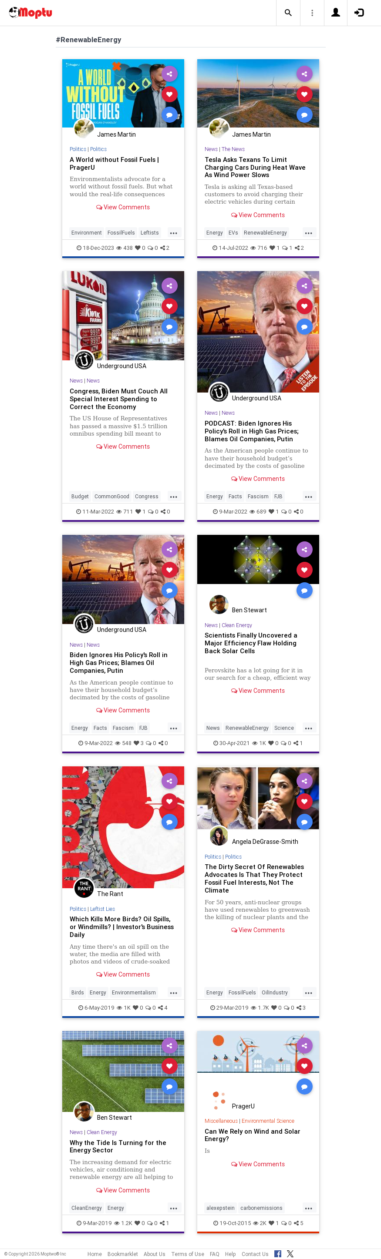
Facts (235, 496)
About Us (154, 1254)
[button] (288, 13)
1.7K (260, 1007)
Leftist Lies (102, 909)
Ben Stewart (249, 610)
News (211, 149)
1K (259, 743)
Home (95, 1254)
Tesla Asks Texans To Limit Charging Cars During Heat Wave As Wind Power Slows (255, 167)
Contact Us (255, 1254)
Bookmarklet (123, 1254)
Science (284, 728)
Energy (214, 232)
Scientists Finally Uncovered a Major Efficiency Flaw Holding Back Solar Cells (251, 643)
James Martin (116, 134)
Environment (86, 232)
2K (259, 1223)
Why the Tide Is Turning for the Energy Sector (118, 1146)
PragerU (243, 1106)
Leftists (150, 232)
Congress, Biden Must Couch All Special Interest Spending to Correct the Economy (119, 399)
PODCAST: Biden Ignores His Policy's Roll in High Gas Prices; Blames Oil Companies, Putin (252, 431)
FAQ (214, 1254)
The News (233, 149)
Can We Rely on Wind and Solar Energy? (252, 1135)
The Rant (110, 894)
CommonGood (111, 496)
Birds (77, 992)
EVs (233, 232)
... (174, 232)
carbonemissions (261, 1208)
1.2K (123, 1223)
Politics (78, 149)
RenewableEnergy (265, 232)
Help (230, 1254)
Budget (80, 496)
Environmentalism (134, 992)
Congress (146, 496)
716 (258, 248)
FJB (278, 496)
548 (123, 743)
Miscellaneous (221, 1121)
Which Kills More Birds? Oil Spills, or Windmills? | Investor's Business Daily (122, 927)
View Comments (123, 207)
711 (124, 511)
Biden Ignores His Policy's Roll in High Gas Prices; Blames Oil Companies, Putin (119, 663)
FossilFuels (121, 232)
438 (124, 248)
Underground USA (121, 366)
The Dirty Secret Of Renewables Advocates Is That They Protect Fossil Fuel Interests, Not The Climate (254, 878)
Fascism (258, 496)
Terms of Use (187, 1254)
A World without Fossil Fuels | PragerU (114, 163)
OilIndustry (275, 992)
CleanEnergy (86, 1208)
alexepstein (220, 1208)
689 (258, 511)
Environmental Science (268, 1121)
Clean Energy (237, 625)
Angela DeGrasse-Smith (265, 842)
